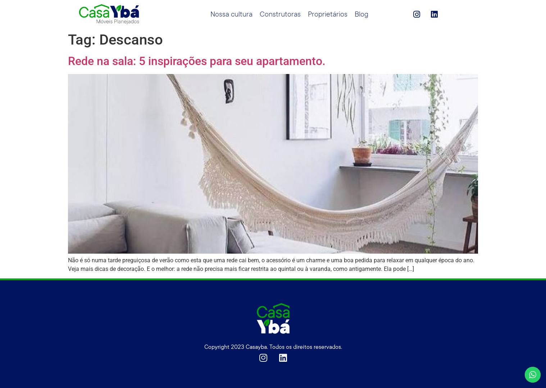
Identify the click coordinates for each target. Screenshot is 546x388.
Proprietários (327, 14)
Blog (361, 14)
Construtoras (280, 14)
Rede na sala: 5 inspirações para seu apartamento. (197, 61)
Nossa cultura (231, 14)
